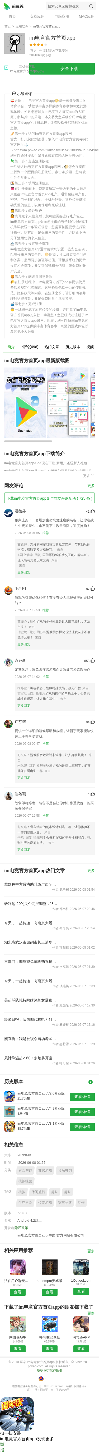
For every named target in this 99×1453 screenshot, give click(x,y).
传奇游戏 (45, 1202)
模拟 (21, 1192)
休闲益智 (38, 1192)
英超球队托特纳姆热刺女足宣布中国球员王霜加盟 (31, 1000)
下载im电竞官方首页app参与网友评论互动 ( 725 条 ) (49, 498)
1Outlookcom (81, 1280)
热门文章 (51, 347)
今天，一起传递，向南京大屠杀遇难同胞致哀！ (31, 923)
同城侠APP (17, 1337)
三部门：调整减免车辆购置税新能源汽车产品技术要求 (31, 961)
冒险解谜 (25, 1170)
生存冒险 (25, 1202)
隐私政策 (21, 1228)
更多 (89, 475)
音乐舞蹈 (65, 1170)
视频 (90, 347)
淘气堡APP (81, 1337)
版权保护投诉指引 (49, 1370)
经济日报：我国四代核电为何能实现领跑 (31, 1019)
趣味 (54, 1192)
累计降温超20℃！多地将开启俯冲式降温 (31, 1058)
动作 (81, 1202)
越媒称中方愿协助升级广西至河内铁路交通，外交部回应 (31, 884)
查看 (18, 1292)
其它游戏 (45, 1170)
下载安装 (61, 51)
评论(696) (30, 347)
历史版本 (72, 347)
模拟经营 (25, 1181)
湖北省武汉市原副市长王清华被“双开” (31, 942)
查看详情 (82, 1097)
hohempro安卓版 (50, 1281)
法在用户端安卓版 (17, 1281)
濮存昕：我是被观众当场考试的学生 (31, 1039)
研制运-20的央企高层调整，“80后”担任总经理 (31, 904)
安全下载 (69, 68)
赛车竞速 (65, 1202)
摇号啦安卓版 (49, 1337)
